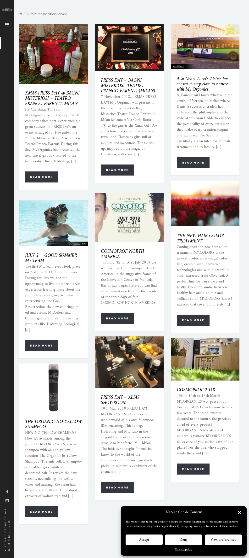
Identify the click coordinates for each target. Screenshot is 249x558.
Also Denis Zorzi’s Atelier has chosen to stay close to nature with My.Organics (202, 84)
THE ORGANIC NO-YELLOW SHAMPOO (53, 424)
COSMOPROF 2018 (196, 390)
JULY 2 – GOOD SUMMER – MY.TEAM (53, 258)
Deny (184, 540)
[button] (239, 512)
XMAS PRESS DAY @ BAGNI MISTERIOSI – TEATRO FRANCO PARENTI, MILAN (52, 98)
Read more (41, 177)
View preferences (223, 540)
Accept (144, 540)
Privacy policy (183, 550)
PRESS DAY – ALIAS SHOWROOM (120, 400)
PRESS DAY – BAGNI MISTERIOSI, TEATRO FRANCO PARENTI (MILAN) (128, 85)
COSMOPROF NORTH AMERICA (122, 254)
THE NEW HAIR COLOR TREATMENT (200, 239)
